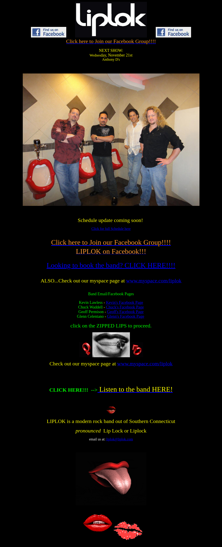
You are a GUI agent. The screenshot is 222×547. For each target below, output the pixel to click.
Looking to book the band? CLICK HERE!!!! (111, 265)
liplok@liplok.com (119, 439)
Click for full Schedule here (111, 229)
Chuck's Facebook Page (125, 307)
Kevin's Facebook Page (124, 302)
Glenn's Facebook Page (125, 316)
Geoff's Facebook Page (125, 312)
